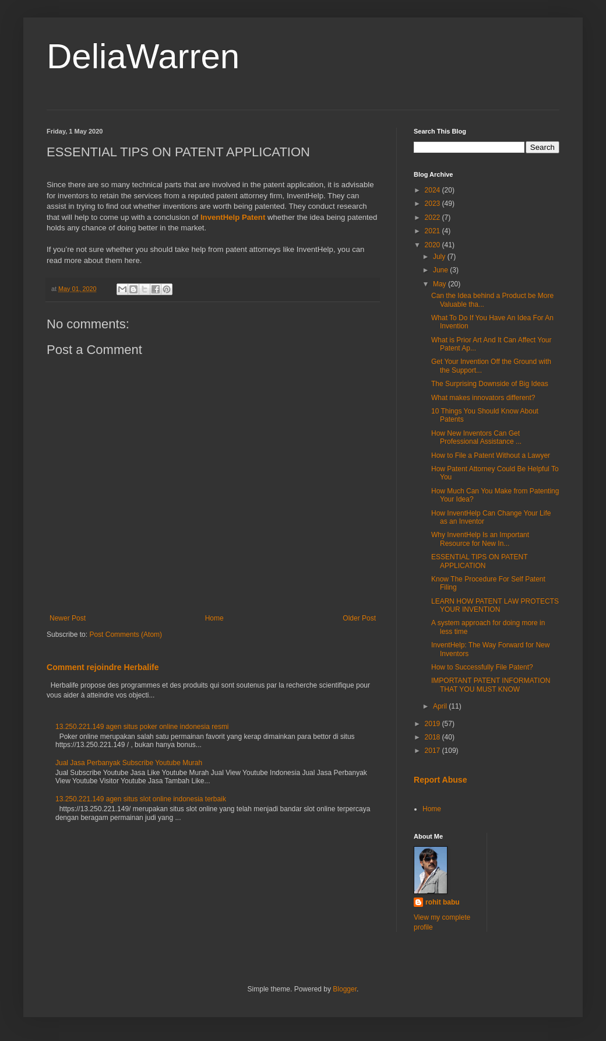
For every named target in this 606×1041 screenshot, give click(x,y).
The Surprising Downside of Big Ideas (489, 384)
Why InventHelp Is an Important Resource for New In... (480, 539)
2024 (433, 190)
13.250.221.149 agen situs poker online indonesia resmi (142, 727)
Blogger (345, 989)
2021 (433, 231)
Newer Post (68, 618)
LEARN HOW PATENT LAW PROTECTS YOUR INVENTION (495, 605)
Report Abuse (440, 779)
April (441, 706)
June (441, 270)
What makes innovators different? (483, 398)
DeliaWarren (143, 56)
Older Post (359, 618)
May (440, 284)
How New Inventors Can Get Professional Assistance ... (476, 437)
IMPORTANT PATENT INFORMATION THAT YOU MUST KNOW (490, 685)
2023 (433, 203)
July (440, 257)
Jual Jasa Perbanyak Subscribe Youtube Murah (128, 763)
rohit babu (442, 902)
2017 (433, 750)
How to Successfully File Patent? (482, 667)
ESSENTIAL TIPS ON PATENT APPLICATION (479, 561)
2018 (433, 737)
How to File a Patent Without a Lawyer (490, 455)
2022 (433, 217)
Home (214, 618)
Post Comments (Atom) (125, 634)
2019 (433, 724)
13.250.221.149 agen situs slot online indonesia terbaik (140, 799)
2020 (433, 245)
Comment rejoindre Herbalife (103, 667)
